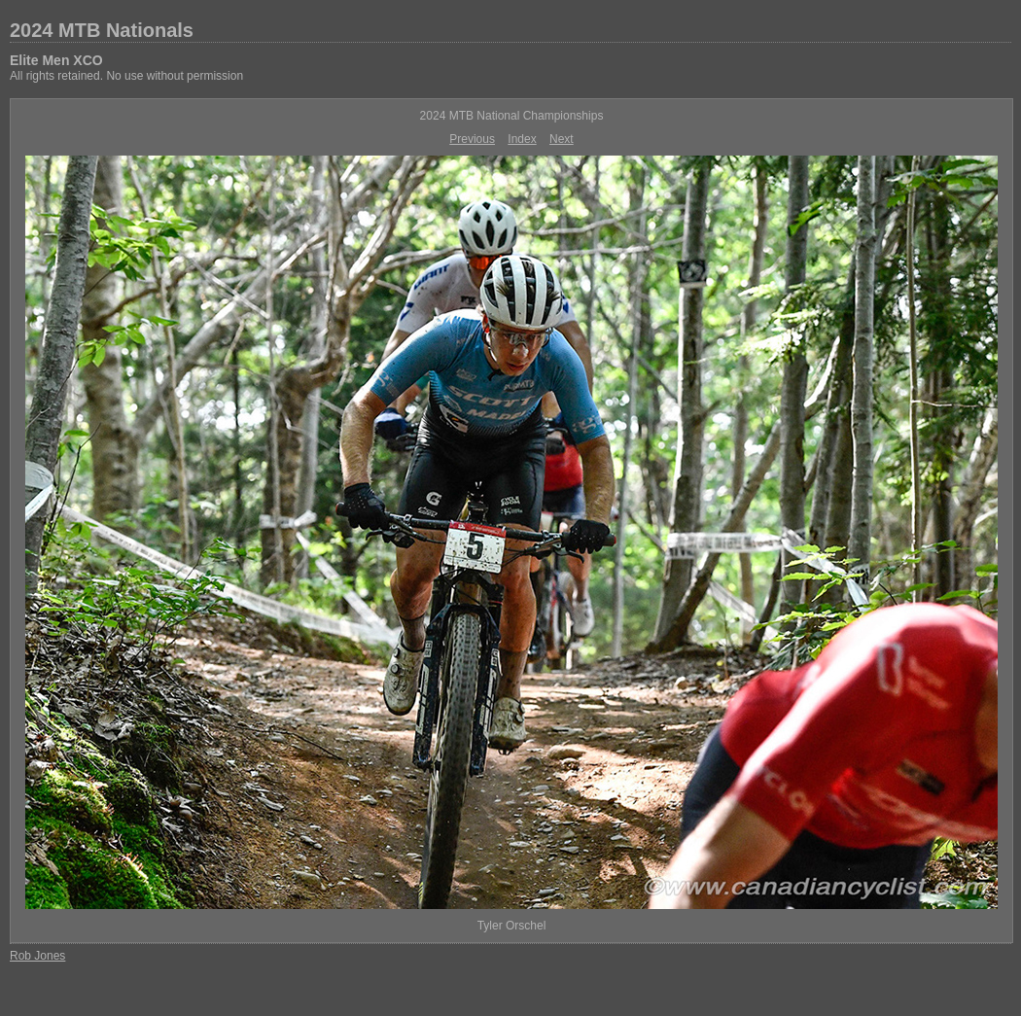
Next (561, 139)
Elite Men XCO (56, 60)
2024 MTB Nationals (102, 30)
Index (522, 139)
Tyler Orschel (511, 925)
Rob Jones (37, 956)
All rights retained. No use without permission (126, 76)
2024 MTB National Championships (512, 116)
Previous (472, 139)
